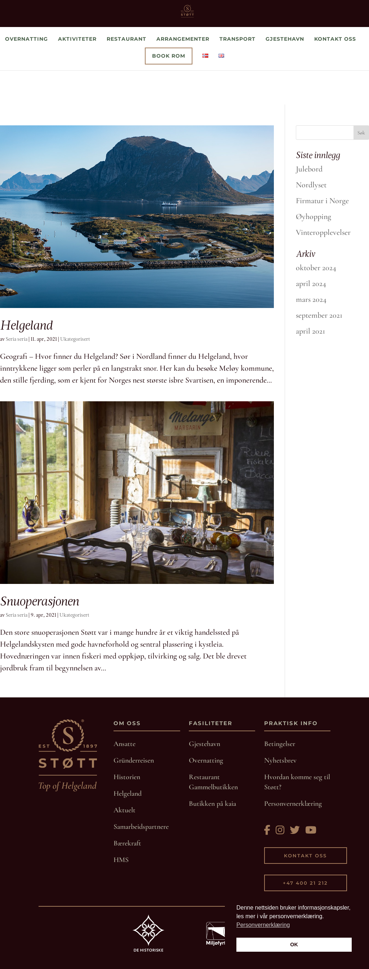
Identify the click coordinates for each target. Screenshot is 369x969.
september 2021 (319, 315)
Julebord (309, 169)
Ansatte (124, 744)
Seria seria (16, 339)
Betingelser (279, 744)
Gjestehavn (285, 73)
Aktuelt (124, 810)
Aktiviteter (77, 73)
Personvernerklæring (293, 803)
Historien (127, 777)
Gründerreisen (134, 760)
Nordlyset (311, 184)
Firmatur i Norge (322, 200)
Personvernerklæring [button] (263, 925)
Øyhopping (313, 216)
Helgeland (26, 325)
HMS (121, 860)
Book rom (168, 90)
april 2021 (310, 331)
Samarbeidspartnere (141, 826)
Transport (237, 73)
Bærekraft (127, 843)
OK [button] (294, 944)
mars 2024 (311, 299)
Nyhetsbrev (280, 760)
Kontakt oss (335, 73)
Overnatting (26, 73)
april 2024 (311, 283)
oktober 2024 (316, 267)
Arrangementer (182, 73)
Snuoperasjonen (39, 601)
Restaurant (126, 73)
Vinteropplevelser (323, 232)
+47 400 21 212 (305, 883)
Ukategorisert (75, 339)
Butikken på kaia (212, 803)
